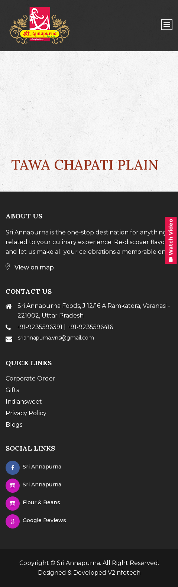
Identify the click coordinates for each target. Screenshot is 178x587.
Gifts (12, 390)
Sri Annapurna (78, 563)
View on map (30, 267)
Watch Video (171, 240)
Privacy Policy (26, 413)
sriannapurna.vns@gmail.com (56, 337)
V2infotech (124, 572)
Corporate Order (30, 378)
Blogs (14, 424)
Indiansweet (24, 401)
